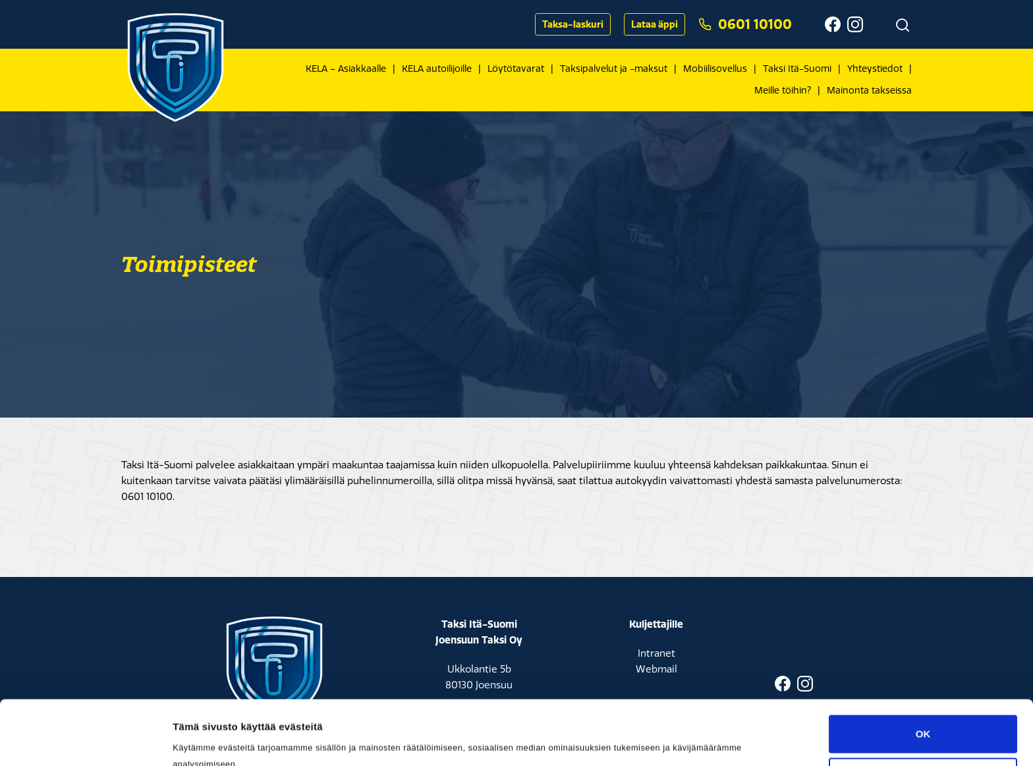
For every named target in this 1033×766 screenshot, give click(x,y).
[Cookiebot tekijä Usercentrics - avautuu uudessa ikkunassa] (85, 740)
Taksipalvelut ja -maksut (613, 68)
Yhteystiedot (875, 68)
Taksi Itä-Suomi (797, 68)
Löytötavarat (516, 68)
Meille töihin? (782, 90)
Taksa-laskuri (572, 24)
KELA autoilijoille (437, 68)
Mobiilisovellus (715, 68)
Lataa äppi (654, 24)
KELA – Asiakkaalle (346, 68)
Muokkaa (923, 716)
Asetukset (197, 740)
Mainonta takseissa (869, 90)
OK (923, 673)
